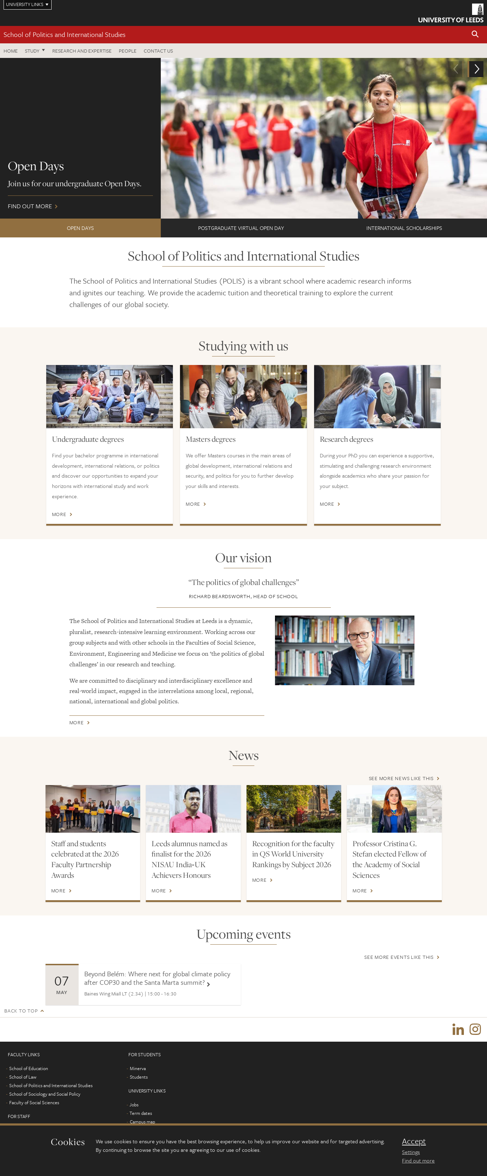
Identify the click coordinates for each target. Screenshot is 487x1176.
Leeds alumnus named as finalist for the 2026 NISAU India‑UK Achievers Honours (189, 859)
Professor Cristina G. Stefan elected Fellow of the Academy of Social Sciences (390, 859)
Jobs (133, 1105)
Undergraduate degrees (88, 439)
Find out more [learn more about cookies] (418, 1160)
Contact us (158, 50)
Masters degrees (210, 439)
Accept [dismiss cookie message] (414, 1141)
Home (11, 50)
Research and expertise (82, 50)
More (59, 514)
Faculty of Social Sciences (34, 1103)
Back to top (21, 1010)
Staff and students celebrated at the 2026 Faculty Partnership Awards (85, 859)
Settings (411, 1152)
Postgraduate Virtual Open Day (241, 228)
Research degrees (346, 439)
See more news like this (401, 778)
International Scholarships (404, 228)
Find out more (243, 138)
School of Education (28, 1069)
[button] (475, 34)
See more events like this (399, 957)
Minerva (138, 1069)
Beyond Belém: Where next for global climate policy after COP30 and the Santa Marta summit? (157, 978)
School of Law (22, 1077)
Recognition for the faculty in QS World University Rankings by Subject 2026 (293, 854)
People (128, 50)
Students (139, 1077)
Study (32, 50)
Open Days (80, 228)
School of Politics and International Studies (65, 34)
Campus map (142, 1122)
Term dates (140, 1113)
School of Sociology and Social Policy (44, 1094)
